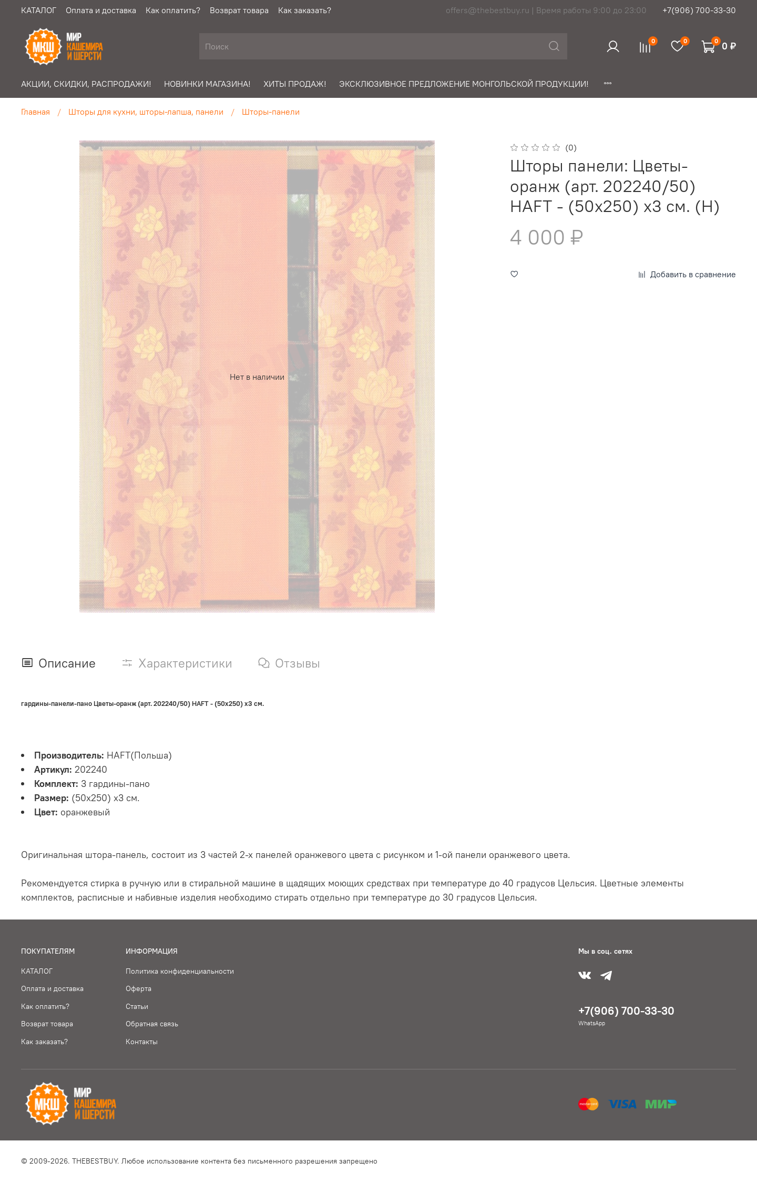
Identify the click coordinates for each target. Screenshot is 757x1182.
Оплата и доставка (101, 10)
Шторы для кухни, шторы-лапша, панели (145, 111)
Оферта (138, 988)
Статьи (137, 1006)
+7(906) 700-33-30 (699, 10)
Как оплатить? (173, 10)
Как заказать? (304, 10)
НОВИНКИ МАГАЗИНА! (207, 83)
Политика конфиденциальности (180, 971)
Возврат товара (239, 10)
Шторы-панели (271, 111)
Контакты (142, 1041)
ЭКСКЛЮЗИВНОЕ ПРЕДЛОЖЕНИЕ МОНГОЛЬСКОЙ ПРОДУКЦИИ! (464, 83)
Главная (35, 111)
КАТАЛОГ (38, 10)
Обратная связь (152, 1023)
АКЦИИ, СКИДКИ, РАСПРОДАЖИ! (86, 83)
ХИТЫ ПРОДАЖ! (294, 83)
